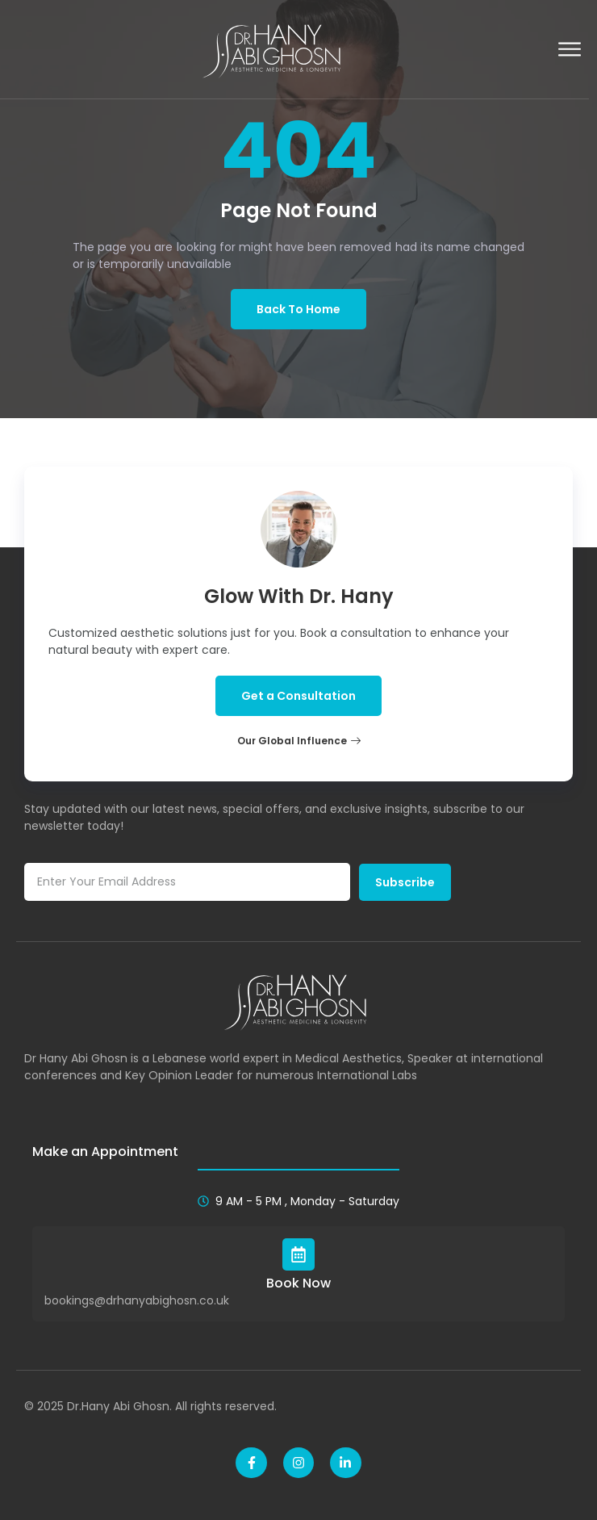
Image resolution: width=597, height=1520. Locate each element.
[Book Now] (298, 1254)
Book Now (298, 1283)
